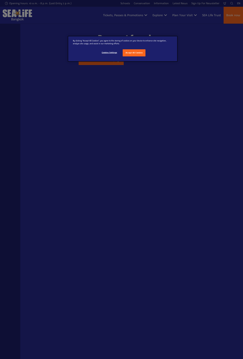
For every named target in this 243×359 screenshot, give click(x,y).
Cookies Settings (109, 52)
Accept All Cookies (134, 53)
